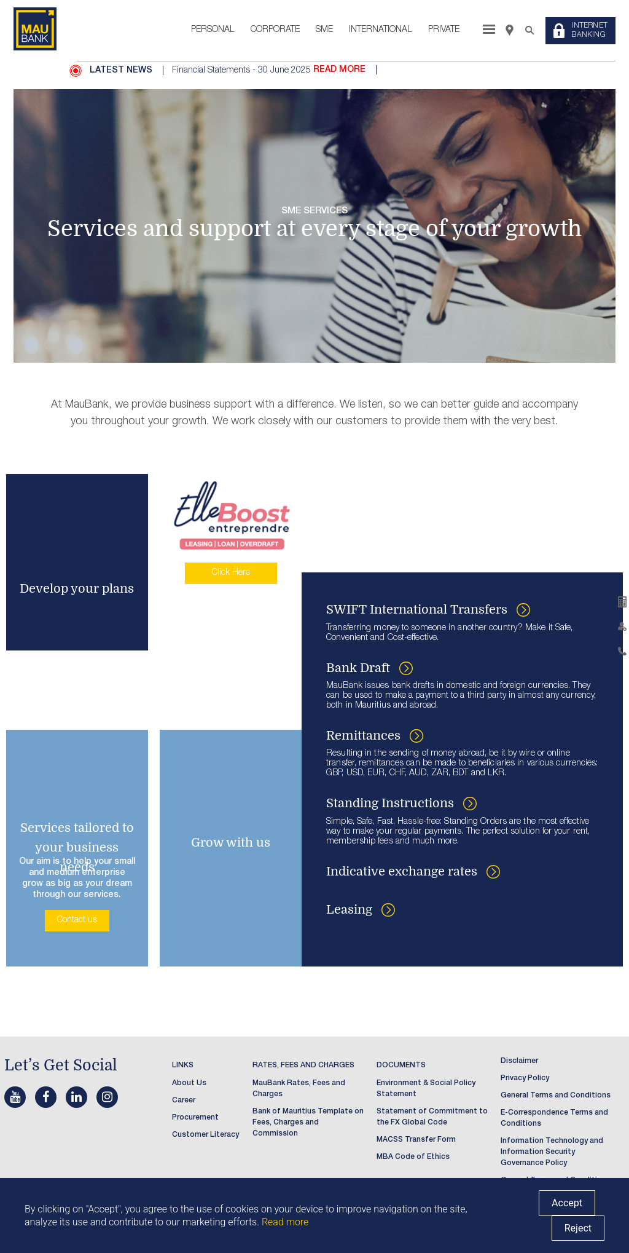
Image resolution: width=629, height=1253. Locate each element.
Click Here (231, 573)
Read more (285, 1222)
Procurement (195, 1117)
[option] (386, 70)
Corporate (275, 30)
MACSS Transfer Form (416, 1140)
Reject (578, 1228)
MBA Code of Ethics (413, 1157)
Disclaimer (519, 1061)
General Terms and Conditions (556, 1095)
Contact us (77, 920)
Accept (567, 1203)
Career (183, 1100)
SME (324, 30)
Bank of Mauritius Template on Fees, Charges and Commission (308, 1122)
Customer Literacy (205, 1135)
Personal (213, 30)
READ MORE (339, 70)
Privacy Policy (525, 1078)
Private (443, 30)
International (380, 30)
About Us (189, 1083)
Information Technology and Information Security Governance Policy (552, 1152)
